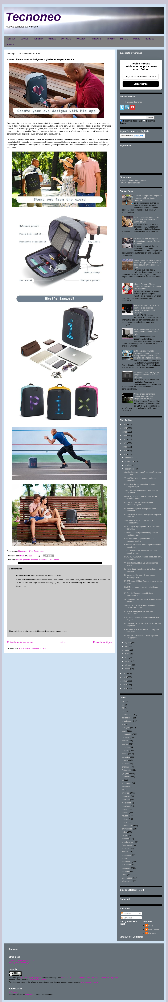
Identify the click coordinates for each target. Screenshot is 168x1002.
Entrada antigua (102, 642)
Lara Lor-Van (153, 929)
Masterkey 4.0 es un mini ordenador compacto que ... (139, 485)
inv (123, 790)
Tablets (125, 852)
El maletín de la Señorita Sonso (133, 180)
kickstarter (22, 551)
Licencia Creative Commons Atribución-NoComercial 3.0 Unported (89, 977)
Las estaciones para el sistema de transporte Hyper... (138, 503)
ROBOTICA (38, 39)
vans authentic (23, 576)
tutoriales (126, 871)
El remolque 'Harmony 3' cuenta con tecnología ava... (139, 576)
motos (124, 809)
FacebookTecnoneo (134, 102)
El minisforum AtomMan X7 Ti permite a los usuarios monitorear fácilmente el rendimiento (146, 309)
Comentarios (127, 918)
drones (125, 760)
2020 (125, 447)
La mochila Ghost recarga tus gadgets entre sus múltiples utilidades (146, 374)
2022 (125, 439)
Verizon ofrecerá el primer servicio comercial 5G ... (138, 521)
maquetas (126, 796)
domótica (126, 757)
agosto (128, 642)
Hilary (150, 925)
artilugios (126, 727)
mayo (127, 654)
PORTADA (11, 39)
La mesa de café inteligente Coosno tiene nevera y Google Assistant (147, 241)
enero (127, 669)
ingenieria (126, 786)
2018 (125, 454)
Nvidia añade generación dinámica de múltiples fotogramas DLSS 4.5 (144, 396)
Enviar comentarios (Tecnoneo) (32, 648)
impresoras (126, 783)
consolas (126, 747)
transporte (126, 868)
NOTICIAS (150, 39)
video (124, 875)
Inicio (63, 642)
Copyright (29, 994)
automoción (127, 734)
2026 (125, 424)
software (125, 848)
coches (125, 744)
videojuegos (127, 878)
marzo (127, 661)
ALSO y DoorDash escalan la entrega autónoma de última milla (146, 331)
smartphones (127, 842)
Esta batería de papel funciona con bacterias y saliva (139, 540)
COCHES (24, 39)
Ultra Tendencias (36, 551)
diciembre (129, 458)
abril (126, 657)
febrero (128, 665)
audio (124, 731)
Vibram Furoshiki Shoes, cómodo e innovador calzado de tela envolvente (147, 286)
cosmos (125, 750)
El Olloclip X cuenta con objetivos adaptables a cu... (138, 594)
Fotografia (126, 770)
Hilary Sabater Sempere (31, 977)
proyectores (127, 829)
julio (126, 646)
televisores (126, 865)
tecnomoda (44, 560)
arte (123, 724)
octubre (128, 465)
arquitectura (127, 721)
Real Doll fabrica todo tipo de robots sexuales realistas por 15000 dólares (146, 219)
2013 (125, 688)
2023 (125, 435)
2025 (125, 428)
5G (123, 705)
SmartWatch (127, 845)
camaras (125, 737)
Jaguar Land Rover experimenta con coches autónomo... (139, 606)
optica (124, 822)
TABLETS (124, 39)
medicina (126, 799)
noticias (125, 819)
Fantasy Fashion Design (130, 183)
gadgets (26, 560)
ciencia (125, 741)
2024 (125, 432)
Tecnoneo (33, 16)
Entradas (126, 913)
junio (127, 650)
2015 (125, 681)
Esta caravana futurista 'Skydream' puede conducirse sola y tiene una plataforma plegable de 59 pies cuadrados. (147, 354)
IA (123, 780)
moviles (125, 812)
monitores (126, 806)
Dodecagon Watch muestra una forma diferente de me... (140, 497)
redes (124, 832)
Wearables (54, 560)
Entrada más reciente (20, 642)
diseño (19, 560)
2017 (125, 673)
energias (125, 767)
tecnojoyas (126, 855)
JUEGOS (10, 44)
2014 (125, 685)
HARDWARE (96, 39)
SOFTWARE (66, 39)
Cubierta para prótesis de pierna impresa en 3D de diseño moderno (148, 198)
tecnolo (125, 858)
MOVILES (111, 39)
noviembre (129, 461)
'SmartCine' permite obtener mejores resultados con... (140, 479)
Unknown (152, 933)
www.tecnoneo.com (37, 980)
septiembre (129, 469)
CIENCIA (52, 39)
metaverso (126, 803)
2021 (125, 443)
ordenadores (127, 825)
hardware (126, 777)
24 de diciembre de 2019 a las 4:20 (46, 576)
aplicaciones (127, 718)
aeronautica (127, 714)
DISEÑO (136, 39)
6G (123, 708)
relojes (125, 835)
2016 (125, 677)
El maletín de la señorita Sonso (22, 960)
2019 (125, 450)
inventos (34, 560)
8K (123, 711)
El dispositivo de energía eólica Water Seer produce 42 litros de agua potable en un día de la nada (147, 263)
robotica (125, 839)
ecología (125, 763)
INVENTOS (81, 39)
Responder (21, 586)
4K (123, 701)
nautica (125, 816)
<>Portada (13, 992)
